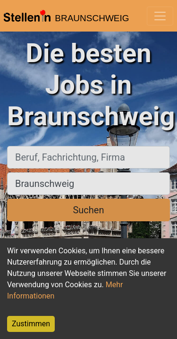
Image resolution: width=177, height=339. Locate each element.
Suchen (88, 210)
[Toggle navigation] (160, 16)
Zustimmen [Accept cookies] (31, 323)
